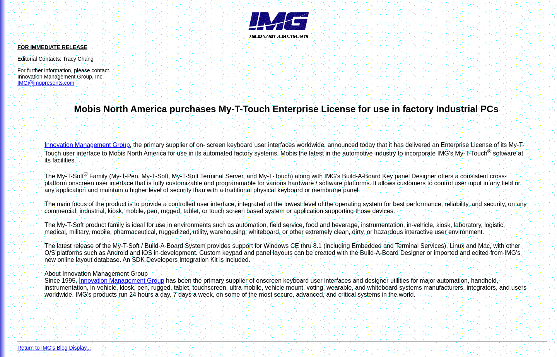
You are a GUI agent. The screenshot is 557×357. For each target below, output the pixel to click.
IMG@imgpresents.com (45, 83)
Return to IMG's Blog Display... (54, 348)
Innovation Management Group (87, 145)
